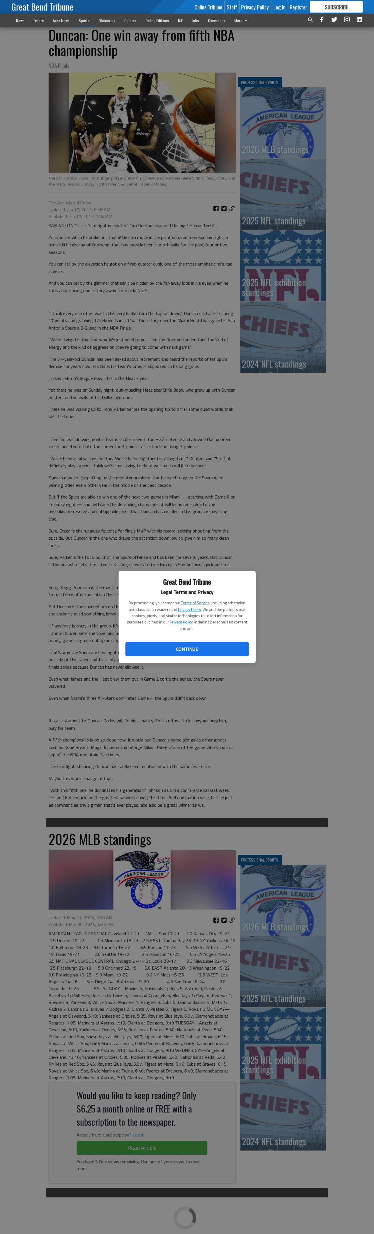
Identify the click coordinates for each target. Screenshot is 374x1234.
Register (298, 7)
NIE (180, 20)
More (241, 20)
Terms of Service (195, 603)
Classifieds (216, 20)
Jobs (195, 20)
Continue (187, 649)
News (20, 20)
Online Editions (157, 20)
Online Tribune (208, 7)
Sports (84, 20)
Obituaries (107, 20)
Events (38, 20)
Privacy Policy (189, 609)
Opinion (130, 20)
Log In (279, 7)
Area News (61, 20)
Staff (232, 7)
